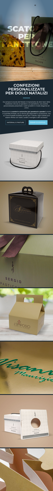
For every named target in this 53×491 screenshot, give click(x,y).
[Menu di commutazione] (35, 5)
